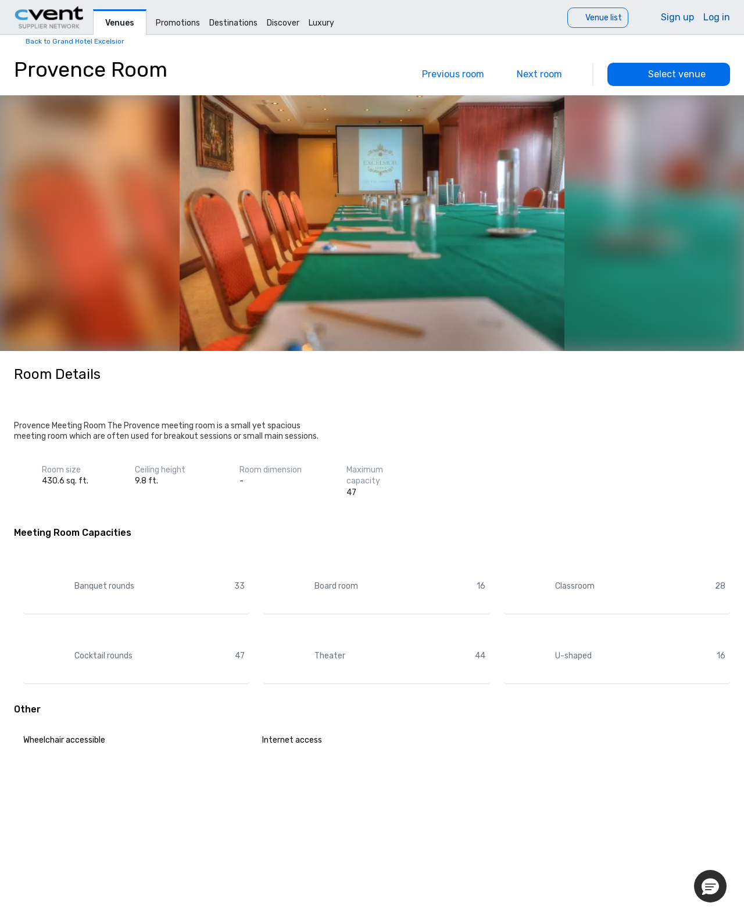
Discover (283, 23)
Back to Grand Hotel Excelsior (75, 41)
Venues (119, 23)
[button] (710, 886)
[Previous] (445, 74)
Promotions (178, 23)
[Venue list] (597, 18)
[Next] (547, 74)
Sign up (677, 17)
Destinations (233, 23)
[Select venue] (668, 74)
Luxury (321, 23)
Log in (716, 17)
